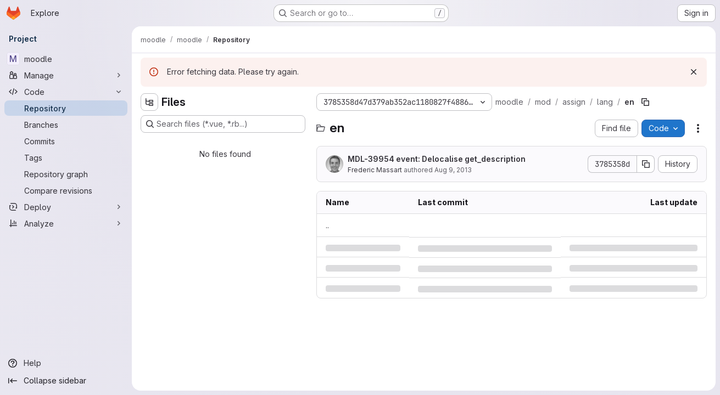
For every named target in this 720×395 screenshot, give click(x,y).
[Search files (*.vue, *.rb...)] (223, 124)
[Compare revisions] (65, 190)
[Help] (65, 363)
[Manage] (65, 75)
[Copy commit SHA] (646, 164)
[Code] (65, 91)
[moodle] (65, 58)
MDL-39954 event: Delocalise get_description (437, 158)
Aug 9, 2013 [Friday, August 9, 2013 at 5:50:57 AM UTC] (453, 170)
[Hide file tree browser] (149, 102)
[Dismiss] (693, 71)
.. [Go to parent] (327, 225)
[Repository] (65, 108)
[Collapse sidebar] (65, 380)
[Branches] (65, 124)
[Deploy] (65, 207)
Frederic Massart (375, 170)
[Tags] (65, 157)
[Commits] (65, 141)
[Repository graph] (65, 174)
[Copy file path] (645, 102)
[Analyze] (65, 223)
